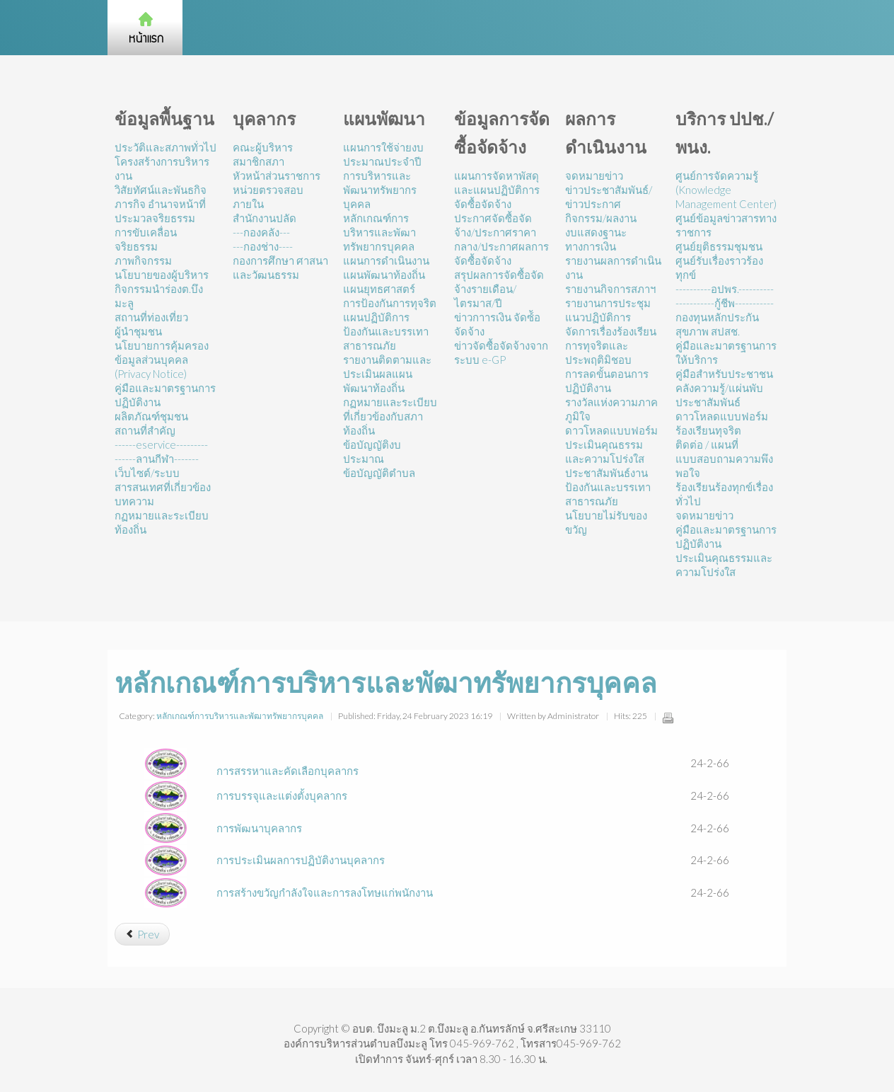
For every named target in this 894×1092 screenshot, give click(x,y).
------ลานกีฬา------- (157, 458)
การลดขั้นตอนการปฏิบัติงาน (607, 380)
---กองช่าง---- (263, 246)
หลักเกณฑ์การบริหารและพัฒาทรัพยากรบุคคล (379, 232)
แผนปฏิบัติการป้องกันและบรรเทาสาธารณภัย (386, 331)
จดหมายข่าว (594, 175)
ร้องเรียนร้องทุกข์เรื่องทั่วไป (724, 494)
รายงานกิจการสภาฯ (610, 288)
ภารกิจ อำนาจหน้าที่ (160, 203)
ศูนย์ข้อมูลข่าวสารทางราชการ (726, 225)
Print (667, 717)
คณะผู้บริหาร (263, 147)
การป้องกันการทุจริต (389, 303)
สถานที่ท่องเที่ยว (151, 317)
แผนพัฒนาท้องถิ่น (384, 274)
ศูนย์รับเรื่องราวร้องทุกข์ (719, 267)
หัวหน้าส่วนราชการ (276, 175)
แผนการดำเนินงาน (386, 260)
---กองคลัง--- (261, 232)
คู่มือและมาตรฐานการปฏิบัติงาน (165, 394)
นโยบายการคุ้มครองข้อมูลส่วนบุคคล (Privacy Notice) (162, 359)
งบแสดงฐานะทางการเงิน (596, 239)
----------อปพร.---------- (724, 288)
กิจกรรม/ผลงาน (601, 218)
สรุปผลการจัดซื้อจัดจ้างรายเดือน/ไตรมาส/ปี (499, 288)
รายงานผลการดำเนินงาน (613, 267)
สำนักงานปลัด (264, 218)
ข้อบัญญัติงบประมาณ (372, 451)
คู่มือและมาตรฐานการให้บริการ (726, 352)
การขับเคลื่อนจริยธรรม (146, 239)
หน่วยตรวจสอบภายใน (268, 196)
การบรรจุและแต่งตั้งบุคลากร (281, 795)
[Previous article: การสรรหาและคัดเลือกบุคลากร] (142, 934)
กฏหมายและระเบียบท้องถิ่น (162, 522)
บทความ (134, 501)
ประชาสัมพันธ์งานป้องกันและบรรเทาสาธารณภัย (608, 486)
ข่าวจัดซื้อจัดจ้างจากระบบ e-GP (501, 352)
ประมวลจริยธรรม (155, 218)
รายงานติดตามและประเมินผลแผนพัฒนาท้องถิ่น (387, 373)
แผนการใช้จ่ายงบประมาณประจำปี (383, 154)
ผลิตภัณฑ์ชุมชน (151, 416)
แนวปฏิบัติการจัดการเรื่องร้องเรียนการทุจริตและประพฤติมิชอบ (610, 338)
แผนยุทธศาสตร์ (379, 288)
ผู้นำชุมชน (138, 331)
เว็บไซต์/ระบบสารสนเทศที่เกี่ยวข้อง (163, 479)
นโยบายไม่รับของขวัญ (606, 522)
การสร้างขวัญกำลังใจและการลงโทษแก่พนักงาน (324, 892)
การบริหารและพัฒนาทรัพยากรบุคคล (380, 189)
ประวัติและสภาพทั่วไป (165, 147)
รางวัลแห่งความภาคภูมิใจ (611, 409)
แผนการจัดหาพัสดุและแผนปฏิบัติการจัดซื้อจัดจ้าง (497, 189)
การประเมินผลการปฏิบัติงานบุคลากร (300, 860)
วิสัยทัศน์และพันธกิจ (161, 189)
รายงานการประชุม (608, 303)
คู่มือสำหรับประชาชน (724, 373)
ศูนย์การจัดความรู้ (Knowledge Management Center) (726, 189)
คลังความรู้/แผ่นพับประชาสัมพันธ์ (719, 394)
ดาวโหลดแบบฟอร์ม (611, 430)
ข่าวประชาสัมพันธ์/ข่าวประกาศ (608, 196)
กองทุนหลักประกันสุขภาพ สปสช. (717, 324)
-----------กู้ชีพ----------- (724, 303)
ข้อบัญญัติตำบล (379, 472)
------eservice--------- (161, 444)
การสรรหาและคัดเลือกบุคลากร (287, 770)
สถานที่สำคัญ (145, 430)
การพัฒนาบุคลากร (259, 828)
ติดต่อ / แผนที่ (706, 444)
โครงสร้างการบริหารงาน (162, 168)
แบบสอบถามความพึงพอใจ (724, 465)
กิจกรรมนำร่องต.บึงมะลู (159, 295)
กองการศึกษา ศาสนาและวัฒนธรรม (280, 267)
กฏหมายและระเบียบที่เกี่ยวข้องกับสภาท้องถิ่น (390, 416)
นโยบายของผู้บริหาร (162, 274)
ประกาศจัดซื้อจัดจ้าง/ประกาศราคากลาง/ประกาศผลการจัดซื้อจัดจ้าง (501, 239)
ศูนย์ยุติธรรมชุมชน (718, 246)
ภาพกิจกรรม (143, 260)
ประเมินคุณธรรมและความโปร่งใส (604, 451)
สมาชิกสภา (258, 161)
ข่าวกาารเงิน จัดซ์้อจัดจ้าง (497, 324)
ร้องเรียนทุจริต (708, 430)
